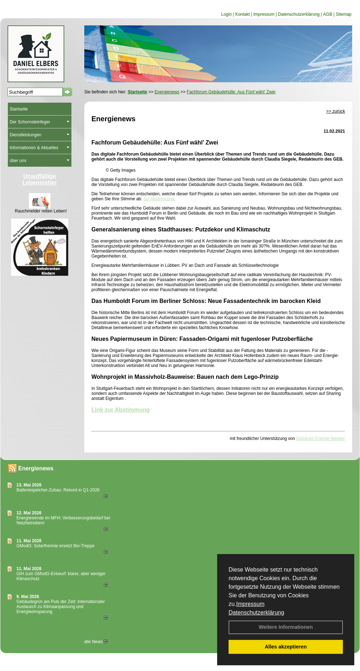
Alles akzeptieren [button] (286, 647)
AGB (327, 14)
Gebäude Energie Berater (320, 438)
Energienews (36, 468)
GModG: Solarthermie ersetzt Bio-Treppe (55, 545)
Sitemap (343, 14)
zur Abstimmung (158, 198)
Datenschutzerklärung (256, 612)
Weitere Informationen (286, 627)
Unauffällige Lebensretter (39, 179)
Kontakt (242, 14)
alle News (95, 641)
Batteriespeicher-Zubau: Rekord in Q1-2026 (58, 490)
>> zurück (335, 111)
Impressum (250, 604)
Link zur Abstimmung (120, 410)
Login (226, 14)
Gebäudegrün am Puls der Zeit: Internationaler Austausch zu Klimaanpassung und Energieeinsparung (60, 606)
